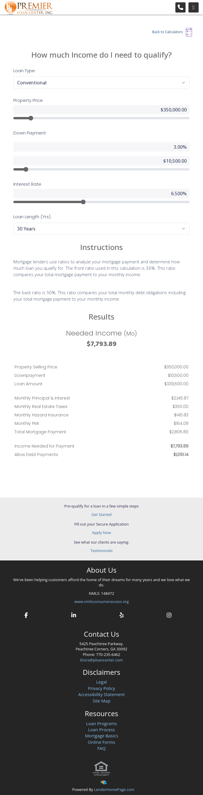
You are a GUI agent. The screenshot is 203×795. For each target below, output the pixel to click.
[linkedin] (74, 614)
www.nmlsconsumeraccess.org (101, 601)
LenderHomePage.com (114, 789)
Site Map (102, 701)
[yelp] (121, 614)
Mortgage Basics (101, 736)
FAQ (101, 748)
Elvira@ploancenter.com (101, 660)
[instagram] (169, 614)
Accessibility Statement (101, 694)
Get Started (102, 514)
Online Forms (101, 742)
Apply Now (101, 532)
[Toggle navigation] (193, 7)
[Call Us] (180, 7)
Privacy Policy (101, 688)
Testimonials (101, 550)
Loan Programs (101, 723)
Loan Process (101, 729)
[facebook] (26, 614)
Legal (101, 682)
